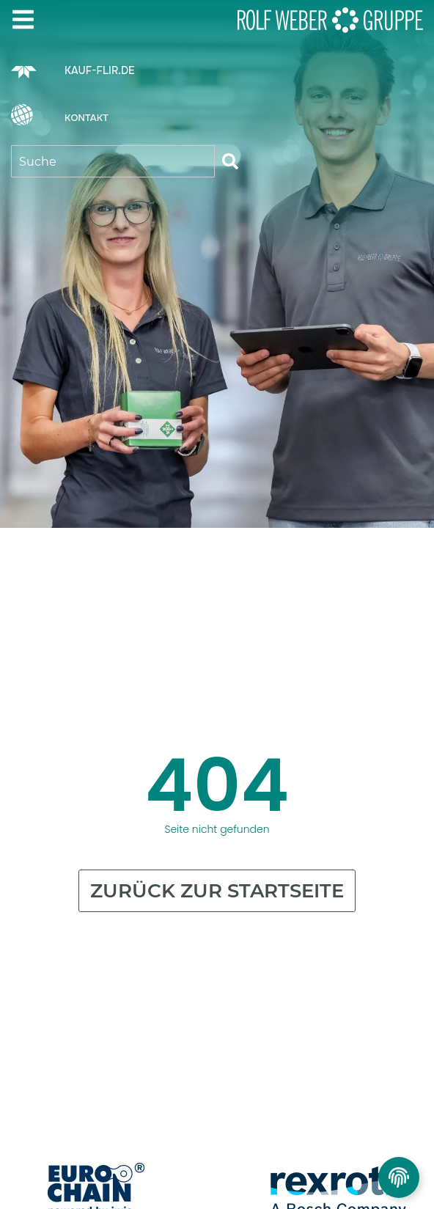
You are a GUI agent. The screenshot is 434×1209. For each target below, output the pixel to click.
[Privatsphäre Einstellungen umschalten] (398, 1177)
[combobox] (113, 161)
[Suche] (230, 161)
